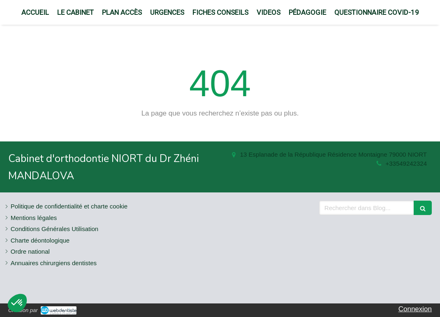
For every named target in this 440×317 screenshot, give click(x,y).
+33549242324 (406, 163)
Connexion (415, 309)
